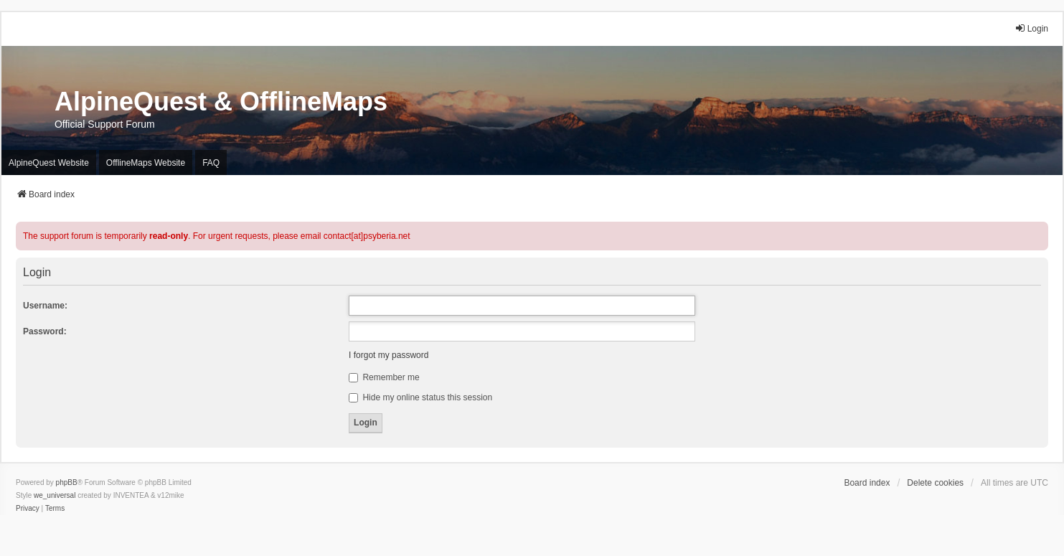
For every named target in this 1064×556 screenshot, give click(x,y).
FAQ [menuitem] (211, 163)
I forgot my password (388, 355)
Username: (45, 306)
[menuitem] (27, 508)
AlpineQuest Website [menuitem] (49, 163)
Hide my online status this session (420, 397)
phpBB (66, 482)
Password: (45, 331)
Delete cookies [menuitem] (935, 483)
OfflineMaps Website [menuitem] (145, 163)
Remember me (384, 377)
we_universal (54, 495)
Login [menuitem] (1031, 28)
